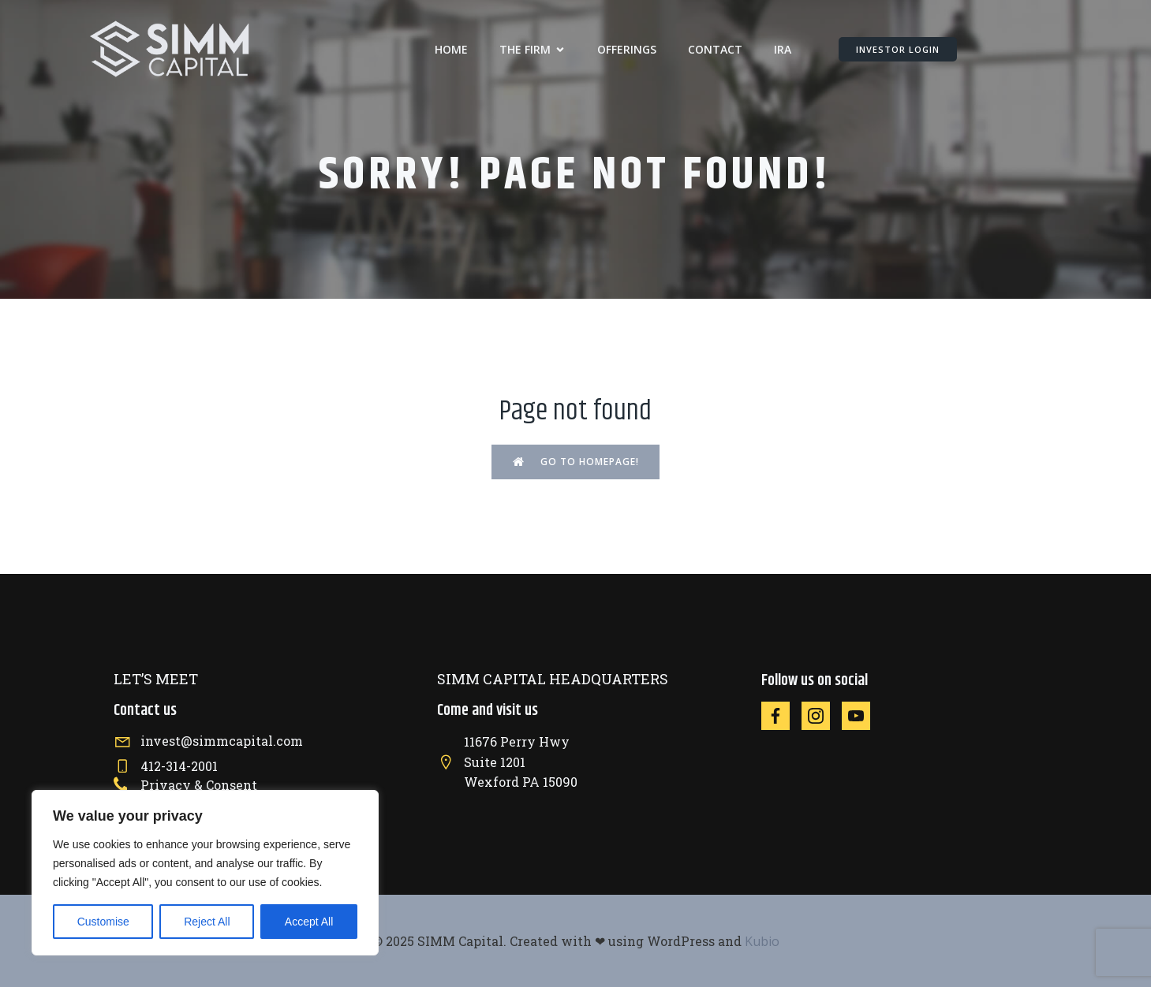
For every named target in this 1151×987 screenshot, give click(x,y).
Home (451, 49)
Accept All (309, 921)
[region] (205, 872)
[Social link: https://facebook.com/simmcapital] (781, 716)
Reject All (207, 921)
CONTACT (715, 49)
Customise (103, 921)
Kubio (762, 941)
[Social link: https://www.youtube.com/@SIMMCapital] (862, 716)
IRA (782, 49)
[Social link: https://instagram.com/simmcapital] (822, 716)
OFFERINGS (626, 49)
